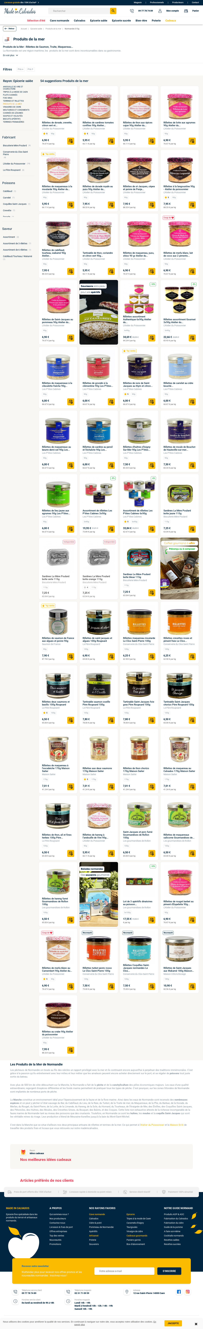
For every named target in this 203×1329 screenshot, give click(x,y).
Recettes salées (171, 1240)
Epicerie (131, 1214)
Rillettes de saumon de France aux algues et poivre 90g (58, 639)
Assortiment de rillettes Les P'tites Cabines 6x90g (138, 512)
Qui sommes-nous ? (59, 1214)
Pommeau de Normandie (101, 1227)
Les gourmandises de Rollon (137, 841)
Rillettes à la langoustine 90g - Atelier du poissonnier (179, 188)
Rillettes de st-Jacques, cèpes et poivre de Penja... (139, 188)
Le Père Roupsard (91, 644)
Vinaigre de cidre (135, 1231)
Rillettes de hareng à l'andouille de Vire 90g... (95, 836)
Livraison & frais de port (61, 1227)
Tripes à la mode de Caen (15, 92)
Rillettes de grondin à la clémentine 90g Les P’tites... (98, 384)
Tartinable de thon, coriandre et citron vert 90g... (98, 254)
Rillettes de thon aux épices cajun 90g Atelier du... (137, 124)
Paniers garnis (134, 1240)
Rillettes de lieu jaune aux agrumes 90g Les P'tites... (56, 512)
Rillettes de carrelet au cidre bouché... (178, 384)
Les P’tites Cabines (51, 389)
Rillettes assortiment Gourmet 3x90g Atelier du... (180, 321)
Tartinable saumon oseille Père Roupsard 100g (96, 703)
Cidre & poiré (95, 1223)
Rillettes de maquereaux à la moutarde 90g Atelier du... (57, 188)
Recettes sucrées (172, 1244)
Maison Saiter (49, 774)
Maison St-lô (176, 1124)
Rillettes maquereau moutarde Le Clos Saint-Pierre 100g (139, 639)
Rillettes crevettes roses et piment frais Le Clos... (178, 639)
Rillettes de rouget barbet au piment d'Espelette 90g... (178, 903)
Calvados (93, 1218)
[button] (9, 28)
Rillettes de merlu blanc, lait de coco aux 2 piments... (178, 254)
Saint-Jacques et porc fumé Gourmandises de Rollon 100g (137, 835)
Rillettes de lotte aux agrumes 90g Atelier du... (179, 124)
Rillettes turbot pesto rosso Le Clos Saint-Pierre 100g (97, 969)
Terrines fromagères (13, 122)
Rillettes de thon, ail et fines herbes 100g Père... (57, 836)
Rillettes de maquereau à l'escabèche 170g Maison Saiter (55, 768)
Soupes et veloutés (13, 116)
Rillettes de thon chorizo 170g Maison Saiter (136, 770)
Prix (21, 69)
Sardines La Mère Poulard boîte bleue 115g (136, 576)
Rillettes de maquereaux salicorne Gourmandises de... (179, 836)
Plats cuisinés (10, 95)
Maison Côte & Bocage (175, 974)
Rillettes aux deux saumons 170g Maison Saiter (97, 770)
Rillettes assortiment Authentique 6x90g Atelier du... (137, 319)
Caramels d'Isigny (135, 1223)
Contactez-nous (57, 1223)
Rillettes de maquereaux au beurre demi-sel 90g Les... (56, 448)
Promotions (55, 1244)
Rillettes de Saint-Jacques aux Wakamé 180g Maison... (179, 969)
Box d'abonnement (136, 1244)
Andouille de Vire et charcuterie (13, 88)
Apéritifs (93, 1231)
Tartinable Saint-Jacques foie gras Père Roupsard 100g (138, 703)
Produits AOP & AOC (174, 1214)
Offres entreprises (58, 1231)
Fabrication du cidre (173, 1223)
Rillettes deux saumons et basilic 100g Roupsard (56, 703)
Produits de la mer (12, 104)
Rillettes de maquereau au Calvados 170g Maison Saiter (179, 770)
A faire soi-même (172, 1231)
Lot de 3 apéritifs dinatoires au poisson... (137, 903)
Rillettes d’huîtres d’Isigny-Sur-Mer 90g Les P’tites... (137, 448)
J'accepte (173, 1323)
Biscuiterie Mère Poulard (175, 516)
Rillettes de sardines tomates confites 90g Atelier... (98, 124)
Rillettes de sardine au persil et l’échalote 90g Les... (98, 448)
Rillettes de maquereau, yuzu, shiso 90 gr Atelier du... (138, 254)
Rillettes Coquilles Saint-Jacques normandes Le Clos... (136, 968)
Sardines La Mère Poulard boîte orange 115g (96, 578)
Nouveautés (55, 1240)
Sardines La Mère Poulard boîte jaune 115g (177, 512)
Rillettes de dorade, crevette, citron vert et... (57, 124)
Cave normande (97, 1214)
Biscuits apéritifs (11, 119)
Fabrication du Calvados (176, 1218)
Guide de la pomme (173, 1227)
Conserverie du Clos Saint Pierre (138, 644)
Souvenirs (94, 1244)
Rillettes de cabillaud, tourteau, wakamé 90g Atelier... (54, 253)
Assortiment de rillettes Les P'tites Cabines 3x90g (97, 512)
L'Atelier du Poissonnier (53, 128)
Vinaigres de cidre (12, 107)
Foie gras (7, 98)
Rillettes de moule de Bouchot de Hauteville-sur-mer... (179, 448)
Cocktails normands (174, 1235)
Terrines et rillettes (13, 101)
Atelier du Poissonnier (152, 1124)
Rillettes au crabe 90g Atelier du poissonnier (57, 1033)
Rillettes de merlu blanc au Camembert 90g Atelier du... (57, 969)
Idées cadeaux (37, 1153)
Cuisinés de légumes (13, 113)
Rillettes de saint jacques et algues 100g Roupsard (97, 639)
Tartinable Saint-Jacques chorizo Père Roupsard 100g (179, 703)
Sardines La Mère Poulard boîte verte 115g (55, 578)
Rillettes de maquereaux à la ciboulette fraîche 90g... (57, 384)
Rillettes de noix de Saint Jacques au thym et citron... (138, 384)
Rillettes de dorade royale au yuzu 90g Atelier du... (98, 188)
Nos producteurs (57, 1218)
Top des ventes (56, 1235)
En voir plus (11, 55)
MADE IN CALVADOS (17, 1208)
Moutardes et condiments (16, 110)
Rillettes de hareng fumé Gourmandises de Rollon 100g (55, 901)
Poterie (92, 1240)
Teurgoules (132, 1227)
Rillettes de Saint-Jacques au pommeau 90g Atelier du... (57, 321)
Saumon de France (51, 644)
